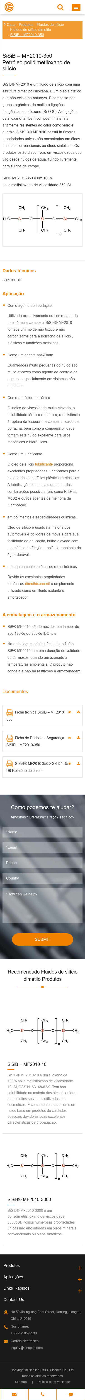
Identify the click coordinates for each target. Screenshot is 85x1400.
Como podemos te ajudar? (42, 807)
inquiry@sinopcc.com (27, 1348)
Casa (11, 24)
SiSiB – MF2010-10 (26, 1064)
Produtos (26, 24)
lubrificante (44, 464)
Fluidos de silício (50, 24)
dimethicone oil (38, 584)
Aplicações (13, 1276)
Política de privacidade (54, 1382)
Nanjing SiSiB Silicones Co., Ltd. (52, 1370)
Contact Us (13, 1299)
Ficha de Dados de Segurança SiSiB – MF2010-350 (35, 741)
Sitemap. (21, 1382)
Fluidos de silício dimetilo (30, 29)
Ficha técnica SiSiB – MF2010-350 (35, 715)
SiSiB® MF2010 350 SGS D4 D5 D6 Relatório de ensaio (37, 767)
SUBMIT (42, 939)
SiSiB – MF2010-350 (27, 35)
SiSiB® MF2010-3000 (29, 1199)
